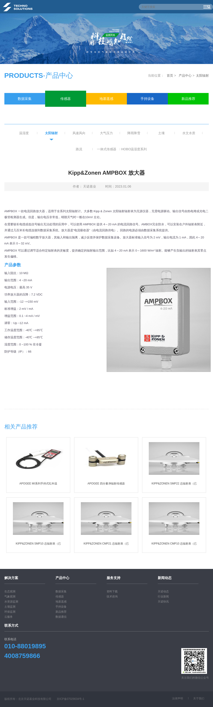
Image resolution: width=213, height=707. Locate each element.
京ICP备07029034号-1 (70, 699)
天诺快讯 (163, 601)
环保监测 (9, 611)
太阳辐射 (202, 75)
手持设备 (147, 99)
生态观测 (9, 591)
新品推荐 (188, 99)
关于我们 (198, 698)
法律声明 (177, 698)
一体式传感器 (106, 149)
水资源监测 (11, 601)
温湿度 (24, 133)
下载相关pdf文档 (106, 394)
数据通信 (25, 110)
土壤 (161, 133)
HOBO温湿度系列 (134, 149)
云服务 (8, 616)
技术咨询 (112, 596)
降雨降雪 (133, 133)
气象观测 (9, 596)
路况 (79, 149)
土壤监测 (9, 606)
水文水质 (188, 133)
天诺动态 (163, 591)
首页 (170, 75)
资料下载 (112, 591)
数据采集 (25, 99)
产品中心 (185, 75)
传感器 (65, 99)
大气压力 (106, 133)
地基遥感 (106, 99)
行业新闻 (163, 596)
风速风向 (79, 133)
